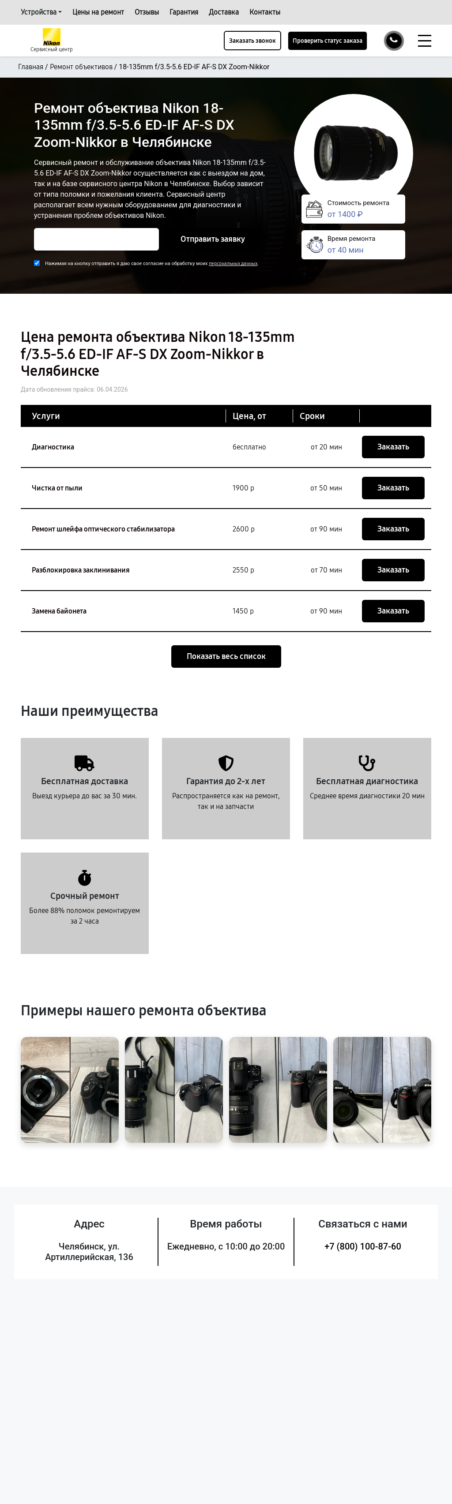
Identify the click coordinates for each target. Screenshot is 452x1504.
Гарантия (184, 12)
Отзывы (147, 12)
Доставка (224, 12)
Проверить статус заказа (327, 41)
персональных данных (233, 263)
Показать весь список (226, 656)
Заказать (393, 447)
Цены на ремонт (98, 12)
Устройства (38, 12)
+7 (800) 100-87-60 (362, 1246)
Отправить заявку (213, 239)
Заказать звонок (252, 41)
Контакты (264, 12)
